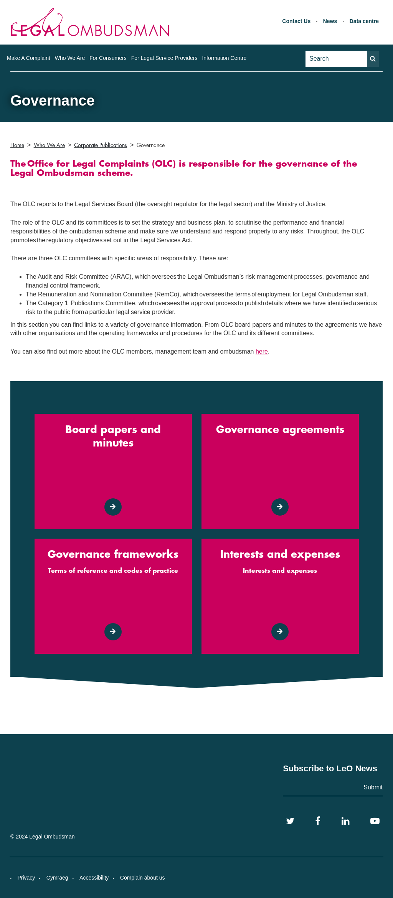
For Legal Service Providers (164, 58)
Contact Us (296, 21)
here (262, 351)
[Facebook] (318, 821)
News (330, 21)
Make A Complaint (28, 58)
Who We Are (70, 58)
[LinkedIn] (346, 821)
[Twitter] (290, 821)
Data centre (364, 21)
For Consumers (107, 58)
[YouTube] (375, 821)
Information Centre (224, 58)
